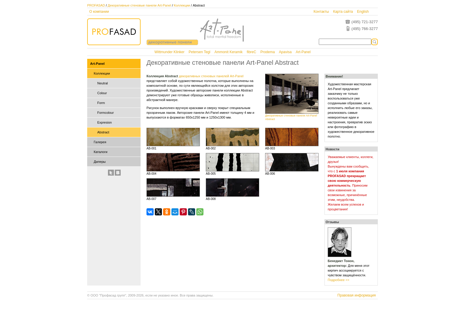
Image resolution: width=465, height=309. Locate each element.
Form (101, 103)
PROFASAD (96, 5)
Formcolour (105, 112)
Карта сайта (343, 12)
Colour (102, 93)
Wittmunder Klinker (169, 52)
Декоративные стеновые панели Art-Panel (139, 5)
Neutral (102, 83)
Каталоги (100, 152)
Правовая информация (356, 295)
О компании (99, 12)
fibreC (251, 52)
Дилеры (100, 161)
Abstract (103, 132)
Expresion (104, 122)
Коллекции (182, 5)
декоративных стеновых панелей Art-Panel (211, 76)
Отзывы (332, 222)
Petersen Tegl (199, 52)
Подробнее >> (338, 280)
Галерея (100, 142)
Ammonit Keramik (228, 52)
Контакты (321, 12)
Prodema (267, 52)
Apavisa (285, 52)
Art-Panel (303, 52)
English (363, 12)
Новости (332, 149)
